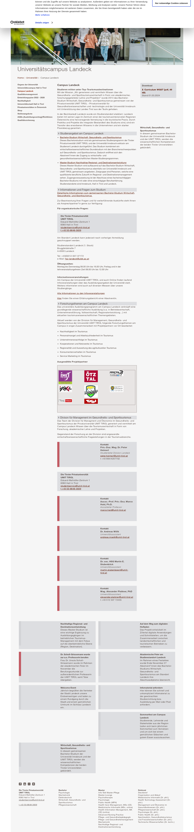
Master (101, 790)
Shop (20, 110)
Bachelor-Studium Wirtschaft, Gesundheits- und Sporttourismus (91, 137)
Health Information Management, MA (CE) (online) (115, 811)
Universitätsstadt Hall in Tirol (31, 104)
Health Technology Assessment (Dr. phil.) (154, 801)
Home (21, 77)
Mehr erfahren (42, 26)
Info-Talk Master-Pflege (108, 792)
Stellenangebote (25, 113)
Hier (59, 298)
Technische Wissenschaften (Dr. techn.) (156, 822)
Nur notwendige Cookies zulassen (171, 14)
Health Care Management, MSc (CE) (115, 805)
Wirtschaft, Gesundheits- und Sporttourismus (72, 801)
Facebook (20, 784)
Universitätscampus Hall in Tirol (32, 88)
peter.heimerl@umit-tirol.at (114, 455)
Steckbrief (142, 792)
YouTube (33, 784)
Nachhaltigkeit (24, 101)
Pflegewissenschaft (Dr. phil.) (151, 810)
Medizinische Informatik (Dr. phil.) (153, 797)
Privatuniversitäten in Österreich (32, 107)
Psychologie (64, 792)
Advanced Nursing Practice (111, 815)
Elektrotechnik (65, 797)
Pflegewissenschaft (67, 805)
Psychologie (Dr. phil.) (148, 812)
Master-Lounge (105, 795)
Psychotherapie (105, 797)
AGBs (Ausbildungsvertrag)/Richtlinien (35, 117)
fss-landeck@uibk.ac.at (77, 258)
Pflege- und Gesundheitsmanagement (115, 819)
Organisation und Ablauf (149, 795)
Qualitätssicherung (26, 120)
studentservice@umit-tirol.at (75, 227)
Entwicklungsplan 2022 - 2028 (31, 97)
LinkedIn (24, 784)
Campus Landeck (25, 91)
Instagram (29, 784)
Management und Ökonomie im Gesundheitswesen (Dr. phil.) (152, 806)
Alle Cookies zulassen (171, 7)
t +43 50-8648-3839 (71, 230)
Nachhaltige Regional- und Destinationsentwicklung (110, 825)
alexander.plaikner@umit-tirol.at (116, 597)
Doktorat (142, 790)
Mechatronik (64, 795)
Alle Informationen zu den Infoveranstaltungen (81, 293)
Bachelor (63, 790)
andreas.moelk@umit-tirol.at (114, 537)
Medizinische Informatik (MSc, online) (115, 807)
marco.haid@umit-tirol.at (113, 510)
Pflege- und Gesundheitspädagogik (114, 817)
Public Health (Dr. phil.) (148, 815)
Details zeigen (42, 34)
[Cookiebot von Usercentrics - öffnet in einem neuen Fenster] (17, 34)
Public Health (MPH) (107, 802)
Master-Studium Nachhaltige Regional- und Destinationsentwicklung (93, 162)
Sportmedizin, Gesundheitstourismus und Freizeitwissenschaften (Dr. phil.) (155, 818)
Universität (32, 77)
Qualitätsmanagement (28, 94)
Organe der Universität (28, 84)
